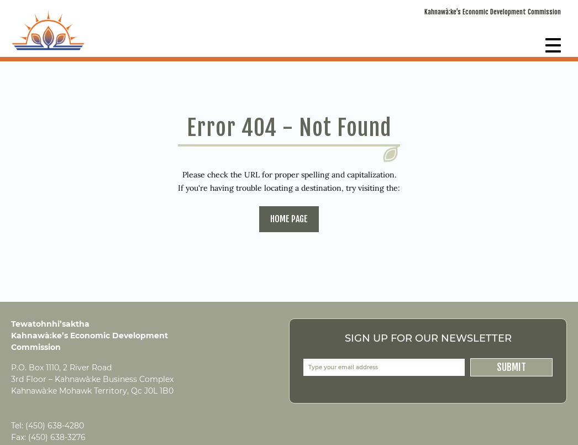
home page (289, 218)
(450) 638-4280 (54, 426)
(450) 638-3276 (57, 437)
